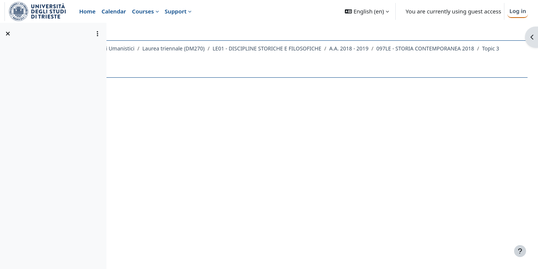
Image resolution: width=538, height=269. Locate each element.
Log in (517, 11)
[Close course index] (8, 34)
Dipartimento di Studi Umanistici (161, 48)
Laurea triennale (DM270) (240, 48)
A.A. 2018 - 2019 (415, 48)
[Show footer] (520, 251)
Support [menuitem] (175, 11)
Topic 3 (243, 58)
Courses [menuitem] (143, 11)
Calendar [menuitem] (114, 11)
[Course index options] (97, 34)
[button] (366, 11)
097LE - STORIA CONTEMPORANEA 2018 (178, 58)
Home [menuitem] (87, 11)
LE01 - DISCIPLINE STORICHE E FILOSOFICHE (333, 48)
